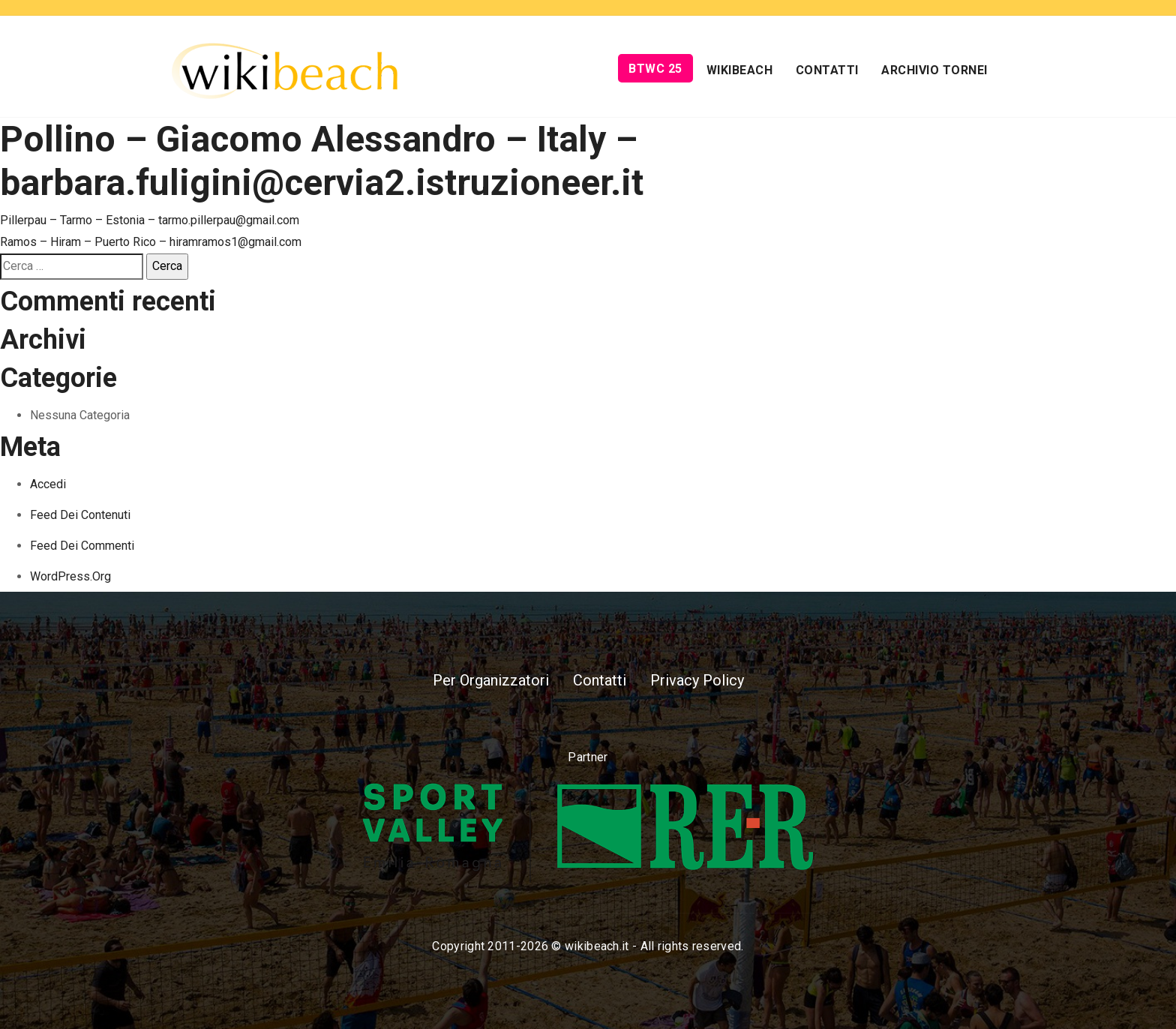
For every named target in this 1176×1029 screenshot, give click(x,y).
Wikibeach (739, 70)
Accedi (48, 484)
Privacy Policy (697, 680)
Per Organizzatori (491, 680)
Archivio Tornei (934, 70)
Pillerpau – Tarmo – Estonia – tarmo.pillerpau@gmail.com (149, 220)
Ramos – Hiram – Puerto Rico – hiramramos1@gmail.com (151, 242)
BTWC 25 (655, 69)
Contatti (827, 70)
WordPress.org (70, 576)
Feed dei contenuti (80, 515)
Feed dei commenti (82, 545)
